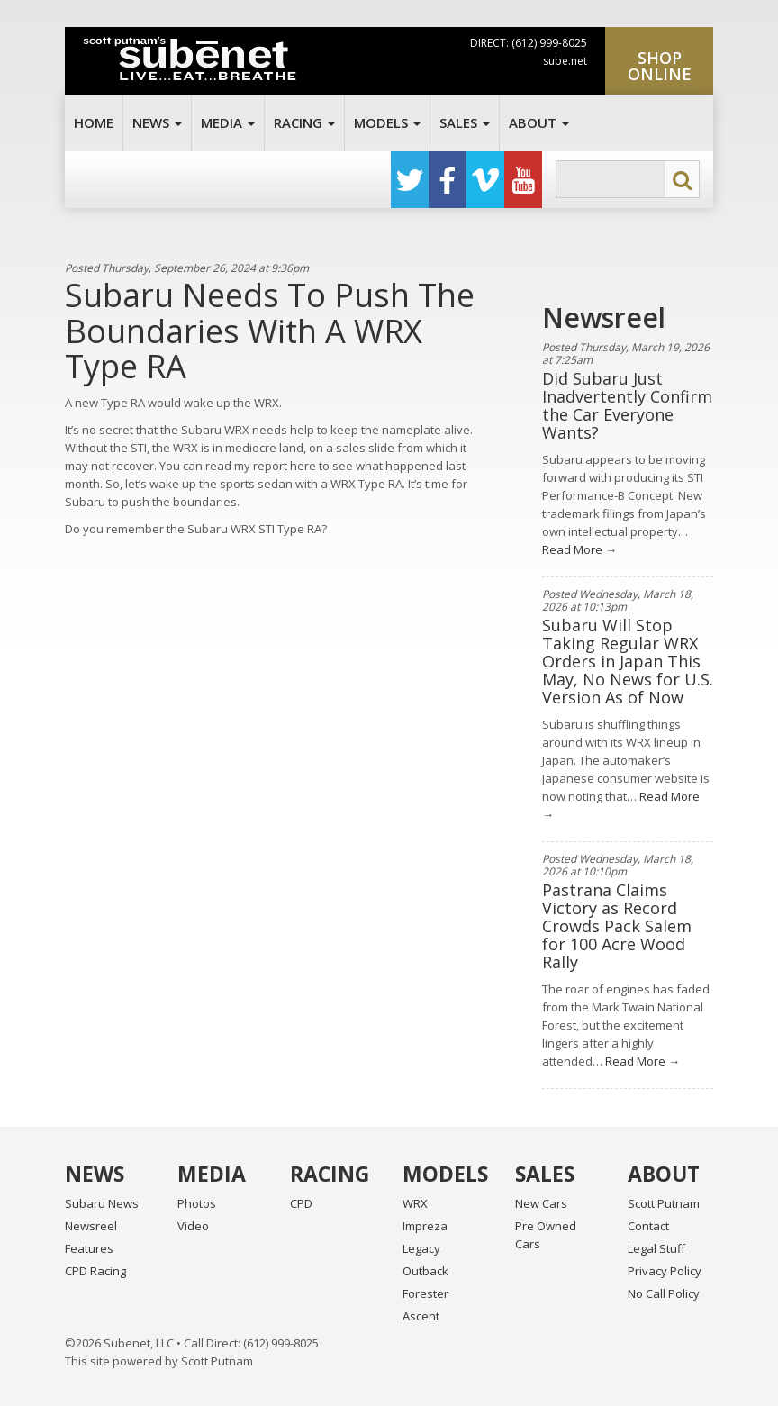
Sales (464, 122)
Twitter (410, 179)
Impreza (425, 1226)
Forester (425, 1293)
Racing (304, 122)
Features (89, 1248)
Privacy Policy (664, 1271)
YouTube (523, 179)
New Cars (541, 1203)
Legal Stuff (656, 1248)
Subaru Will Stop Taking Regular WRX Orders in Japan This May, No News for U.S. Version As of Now (627, 661)
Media (228, 122)
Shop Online (660, 66)
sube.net (565, 60)
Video (193, 1226)
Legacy (421, 1248)
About (539, 122)
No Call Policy (664, 1293)
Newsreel (91, 1226)
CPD (301, 1203)
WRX (415, 1203)
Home (93, 122)
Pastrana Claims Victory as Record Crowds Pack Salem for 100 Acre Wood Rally (617, 926)
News (157, 122)
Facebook (447, 179)
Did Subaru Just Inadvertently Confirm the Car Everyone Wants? (627, 405)
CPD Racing (95, 1271)
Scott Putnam (664, 1203)
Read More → (579, 549)
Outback (425, 1271)
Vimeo (485, 179)
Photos (196, 1203)
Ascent (421, 1316)
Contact (648, 1226)
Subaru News (102, 1203)
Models (387, 122)
